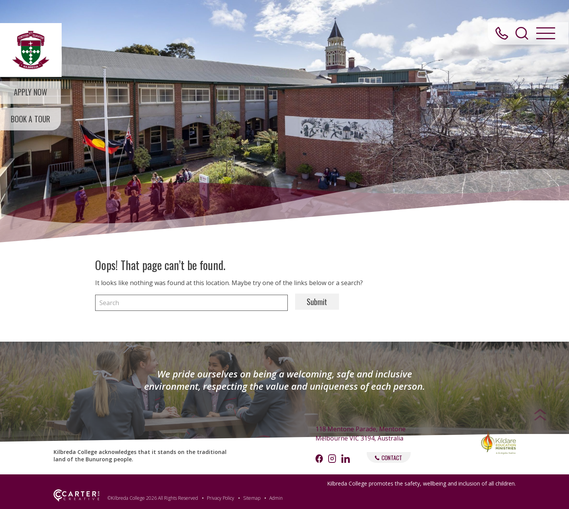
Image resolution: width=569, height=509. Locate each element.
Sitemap (251, 498)
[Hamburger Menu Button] (545, 34)
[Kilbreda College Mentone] (31, 50)
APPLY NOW (31, 92)
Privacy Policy (220, 498)
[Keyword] (191, 303)
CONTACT (388, 457)
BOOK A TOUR (31, 120)
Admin (276, 498)
